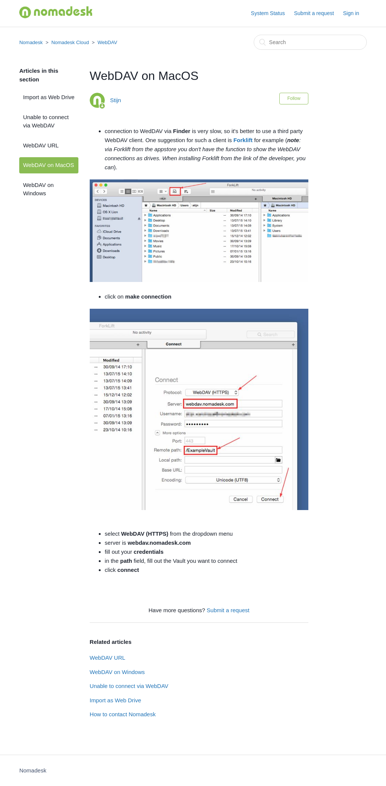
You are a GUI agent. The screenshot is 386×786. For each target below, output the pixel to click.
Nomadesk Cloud (70, 42)
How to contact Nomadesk (123, 714)
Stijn (115, 100)
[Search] (310, 42)
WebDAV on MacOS (48, 165)
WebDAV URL (40, 145)
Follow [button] (293, 98)
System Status (268, 13)
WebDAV (107, 42)
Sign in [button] (351, 13)
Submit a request (314, 13)
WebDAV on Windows (38, 189)
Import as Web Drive (48, 97)
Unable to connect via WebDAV (46, 121)
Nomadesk (31, 42)
